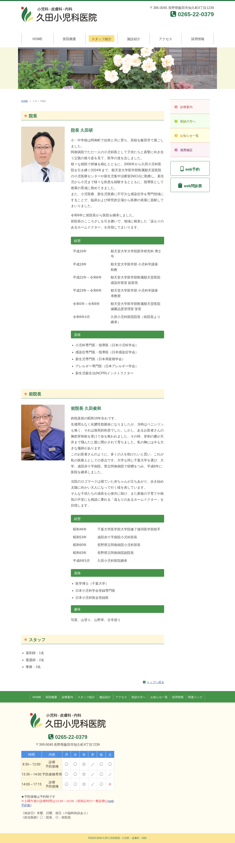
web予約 (192, 169)
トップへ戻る (155, 682)
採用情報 (197, 39)
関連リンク (195, 697)
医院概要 (69, 39)
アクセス (165, 39)
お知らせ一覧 (189, 135)
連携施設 (186, 150)
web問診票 (193, 186)
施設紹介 (133, 39)
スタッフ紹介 (101, 39)
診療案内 (186, 107)
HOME (37, 39)
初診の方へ (188, 121)
